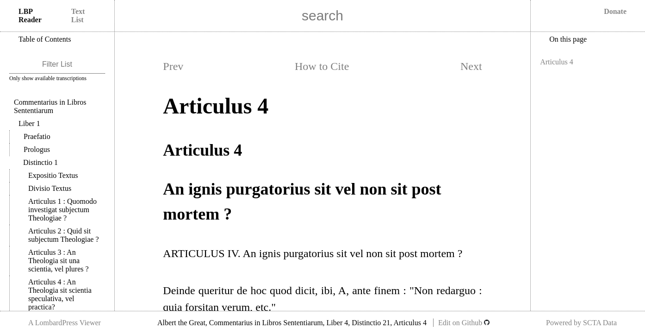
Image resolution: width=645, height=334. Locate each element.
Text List (78, 15)
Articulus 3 (58, 260)
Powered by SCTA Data (581, 323)
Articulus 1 (62, 209)
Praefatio (37, 136)
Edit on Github (464, 323)
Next (471, 66)
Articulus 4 (60, 294)
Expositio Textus (53, 175)
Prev (173, 66)
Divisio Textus (49, 188)
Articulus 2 (63, 235)
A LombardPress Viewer (64, 323)
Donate (615, 11)
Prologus (37, 149)
